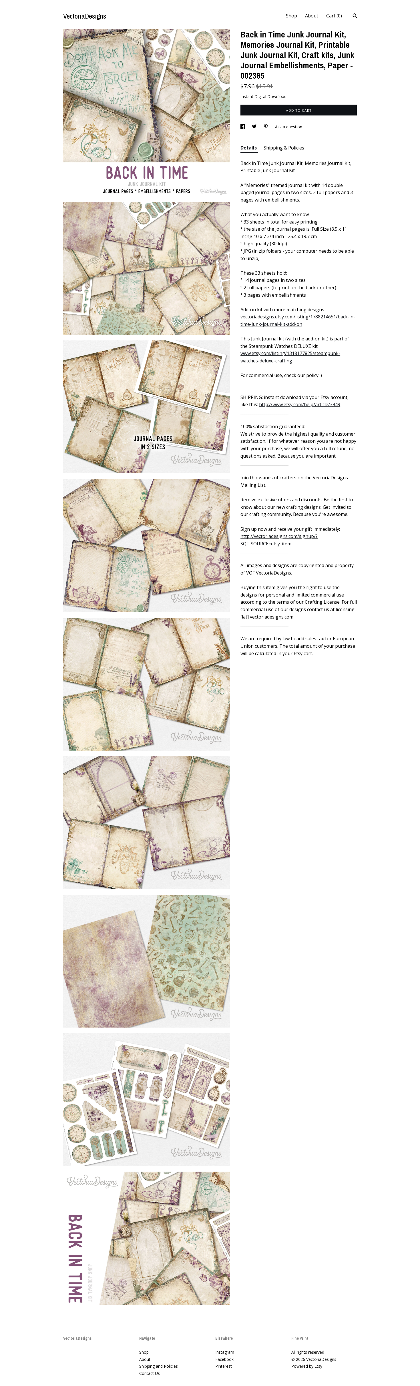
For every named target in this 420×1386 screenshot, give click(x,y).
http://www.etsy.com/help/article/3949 (299, 404)
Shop (291, 16)
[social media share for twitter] (255, 126)
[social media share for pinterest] (266, 126)
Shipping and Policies (158, 1366)
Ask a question (288, 126)
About (311, 16)
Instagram (224, 1352)
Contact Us (149, 1373)
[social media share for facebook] (243, 126)
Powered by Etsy (306, 1366)
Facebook (224, 1359)
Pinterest (223, 1366)
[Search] (355, 16)
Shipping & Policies (284, 148)
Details (249, 148)
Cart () (334, 16)
